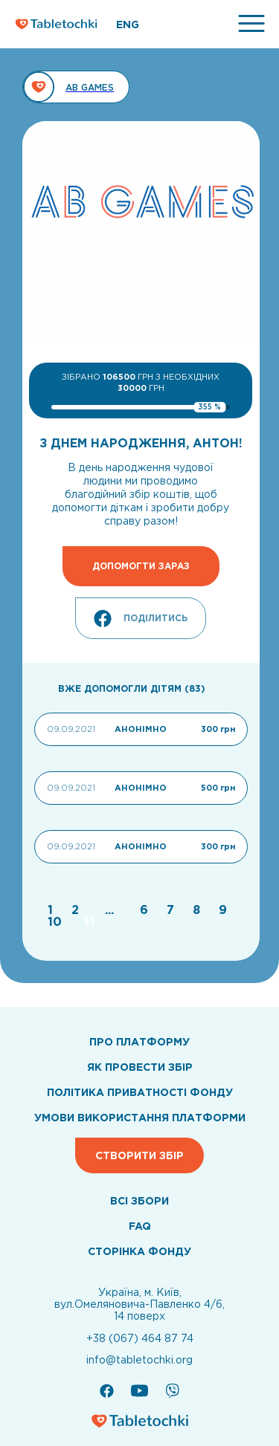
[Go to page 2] (77, 909)
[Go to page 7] (172, 909)
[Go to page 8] (198, 909)
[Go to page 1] (52, 909)
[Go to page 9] (222, 909)
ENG (127, 24)
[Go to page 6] (145, 909)
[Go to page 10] (56, 921)
